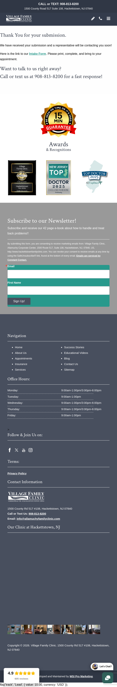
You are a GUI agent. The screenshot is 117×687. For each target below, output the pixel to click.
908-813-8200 (69, 4)
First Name (14, 282)
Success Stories (74, 347)
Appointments (23, 358)
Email (10, 266)
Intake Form (37, 53)
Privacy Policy (17, 473)
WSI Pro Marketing (81, 676)
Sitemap (69, 369)
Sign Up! (19, 301)
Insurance (21, 364)
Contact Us (71, 364)
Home (18, 347)
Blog (67, 358)
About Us (21, 352)
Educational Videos (76, 352)
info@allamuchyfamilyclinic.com (38, 518)
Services (20, 369)
